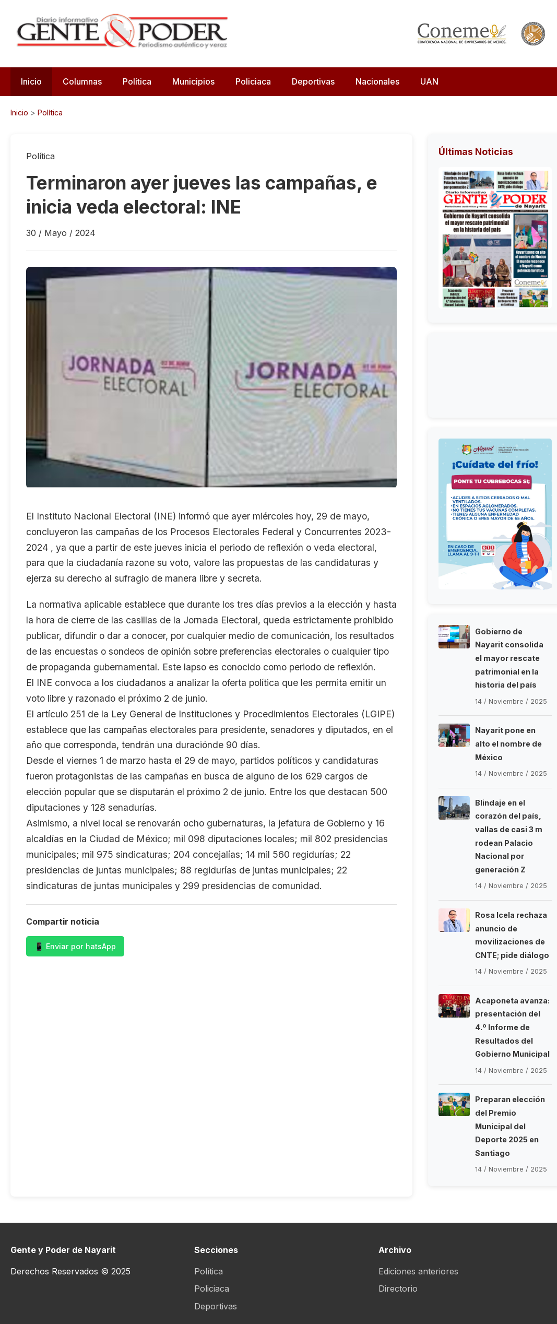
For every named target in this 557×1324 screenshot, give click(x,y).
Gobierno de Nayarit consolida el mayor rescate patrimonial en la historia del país (509, 658)
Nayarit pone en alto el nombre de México (508, 743)
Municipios (193, 81)
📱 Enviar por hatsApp (75, 946)
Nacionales (377, 81)
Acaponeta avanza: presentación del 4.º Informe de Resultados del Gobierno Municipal (512, 1027)
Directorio (398, 1288)
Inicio (31, 81)
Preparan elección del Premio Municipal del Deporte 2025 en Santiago (510, 1126)
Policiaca (253, 81)
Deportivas (313, 81)
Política (137, 81)
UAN (429, 81)
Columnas (82, 81)
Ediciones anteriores (418, 1271)
